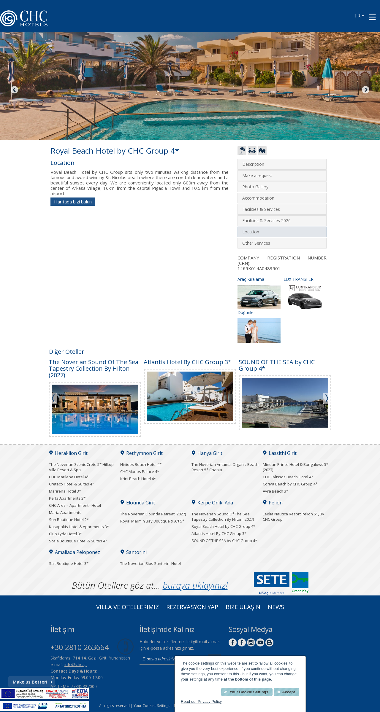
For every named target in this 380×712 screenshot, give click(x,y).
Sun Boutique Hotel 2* (69, 519)
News (276, 607)
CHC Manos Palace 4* (139, 471)
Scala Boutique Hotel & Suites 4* (78, 541)
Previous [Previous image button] (14, 90)
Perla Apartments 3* (67, 498)
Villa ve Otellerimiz (127, 607)
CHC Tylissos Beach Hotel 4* (288, 477)
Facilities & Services (261, 209)
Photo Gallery (255, 186)
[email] (172, 659)
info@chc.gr (75, 664)
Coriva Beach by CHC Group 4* (290, 484)
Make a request (257, 175)
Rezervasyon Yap (192, 607)
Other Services (256, 243)
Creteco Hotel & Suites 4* (71, 484)
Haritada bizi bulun (73, 202)
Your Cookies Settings (152, 705)
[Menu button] (372, 17)
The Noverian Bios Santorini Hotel (150, 563)
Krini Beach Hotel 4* (138, 478)
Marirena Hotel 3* (65, 491)
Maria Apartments (65, 512)
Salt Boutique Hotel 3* (68, 563)
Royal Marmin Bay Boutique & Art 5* (152, 521)
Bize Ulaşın (243, 607)
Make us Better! (32, 682)
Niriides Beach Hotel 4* (141, 464)
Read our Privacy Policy (201, 701)
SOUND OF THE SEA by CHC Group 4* (224, 540)
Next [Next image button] (365, 90)
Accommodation (258, 198)
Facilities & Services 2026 (266, 220)
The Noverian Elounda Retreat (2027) (153, 514)
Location (250, 232)
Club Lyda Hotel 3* (65, 533)
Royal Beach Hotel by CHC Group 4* (223, 526)
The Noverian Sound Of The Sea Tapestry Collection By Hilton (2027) (222, 516)
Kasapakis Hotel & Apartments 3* (79, 526)
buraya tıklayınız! (195, 585)
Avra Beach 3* (275, 491)
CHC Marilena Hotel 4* (69, 477)
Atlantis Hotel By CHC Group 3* (218, 533)
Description (253, 164)
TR (359, 15)
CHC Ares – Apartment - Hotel (75, 505)
